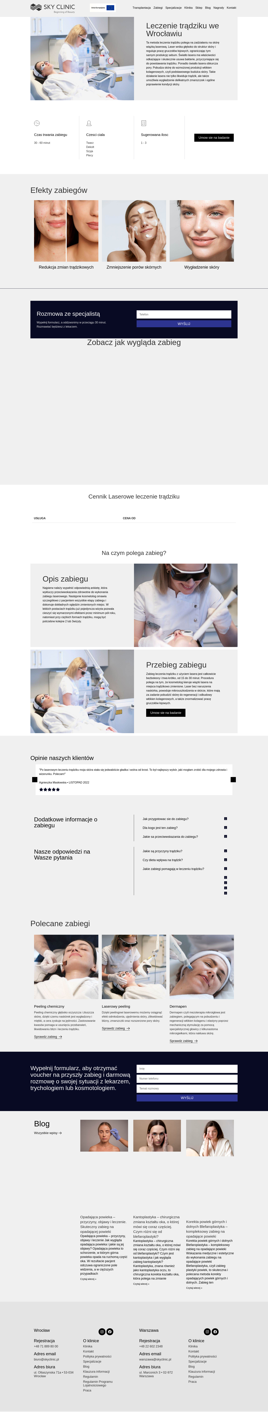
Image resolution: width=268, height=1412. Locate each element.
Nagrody (218, 7)
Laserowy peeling (118, 1006)
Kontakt (231, 7)
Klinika (188, 7)
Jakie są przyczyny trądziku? (162, 851)
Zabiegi (158, 7)
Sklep (198, 7)
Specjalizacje (173, 7)
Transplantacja (142, 7)
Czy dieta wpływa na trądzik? (163, 860)
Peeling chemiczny (51, 1006)
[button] (34, 779)
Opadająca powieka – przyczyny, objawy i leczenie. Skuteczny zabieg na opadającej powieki (100, 1227)
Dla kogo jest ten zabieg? (160, 828)
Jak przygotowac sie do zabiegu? (166, 819)
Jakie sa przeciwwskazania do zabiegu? (170, 836)
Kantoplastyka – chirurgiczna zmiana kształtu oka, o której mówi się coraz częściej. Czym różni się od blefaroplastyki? (155, 1229)
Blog (208, 7)
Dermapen (179, 1006)
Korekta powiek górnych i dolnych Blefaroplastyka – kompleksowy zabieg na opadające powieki (210, 1229)
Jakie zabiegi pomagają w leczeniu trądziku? (173, 869)
